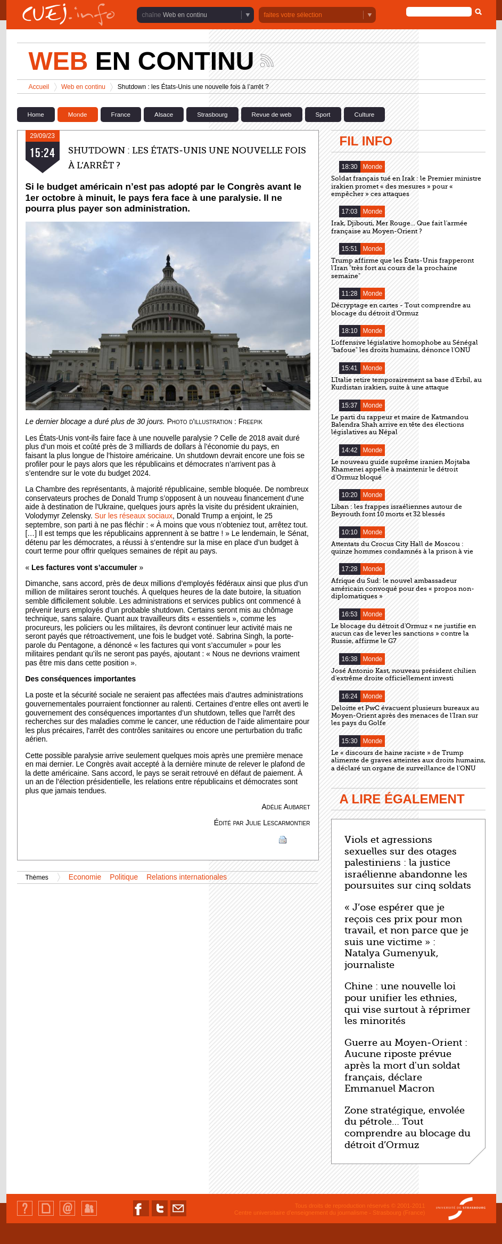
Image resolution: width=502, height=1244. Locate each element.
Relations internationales (186, 877)
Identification (89, 1215)
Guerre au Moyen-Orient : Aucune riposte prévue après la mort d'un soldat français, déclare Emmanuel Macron (405, 1065)
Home (36, 114)
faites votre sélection (293, 15)
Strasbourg (212, 114)
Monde (77, 114)
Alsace (163, 114)
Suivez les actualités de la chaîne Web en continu (267, 60)
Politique (124, 877)
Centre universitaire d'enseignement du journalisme (300, 1212)
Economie (85, 877)
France (120, 114)
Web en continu (185, 15)
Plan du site (45, 1215)
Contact (67, 1215)
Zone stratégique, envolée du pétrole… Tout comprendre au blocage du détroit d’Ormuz (407, 1127)
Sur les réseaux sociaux (133, 516)
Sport (323, 114)
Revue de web (272, 114)
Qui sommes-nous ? (24, 1215)
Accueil (39, 87)
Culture (365, 114)
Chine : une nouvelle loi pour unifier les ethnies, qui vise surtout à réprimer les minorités (407, 1003)
